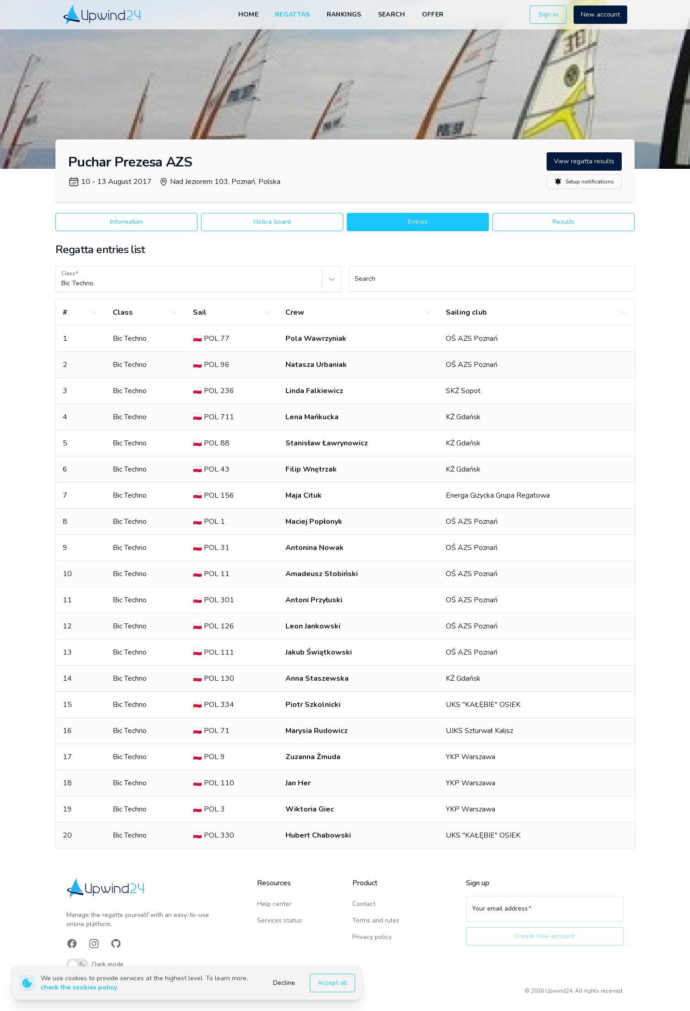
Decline (284, 982)
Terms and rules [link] (376, 920)
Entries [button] (418, 221)
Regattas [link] (292, 14)
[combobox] (62, 283)
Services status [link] (279, 920)
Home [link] (248, 14)
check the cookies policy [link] (79, 987)
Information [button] (126, 221)
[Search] (492, 283)
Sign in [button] (548, 14)
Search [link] (391, 14)
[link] (103, 14)
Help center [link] (274, 904)
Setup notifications (584, 181)
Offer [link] (433, 14)
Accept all (332, 982)
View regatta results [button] (584, 161)
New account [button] (600, 14)
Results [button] (564, 221)
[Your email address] (545, 912)
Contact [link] (363, 904)
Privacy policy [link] (372, 937)
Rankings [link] (344, 14)
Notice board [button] (272, 221)
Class (68, 273)
